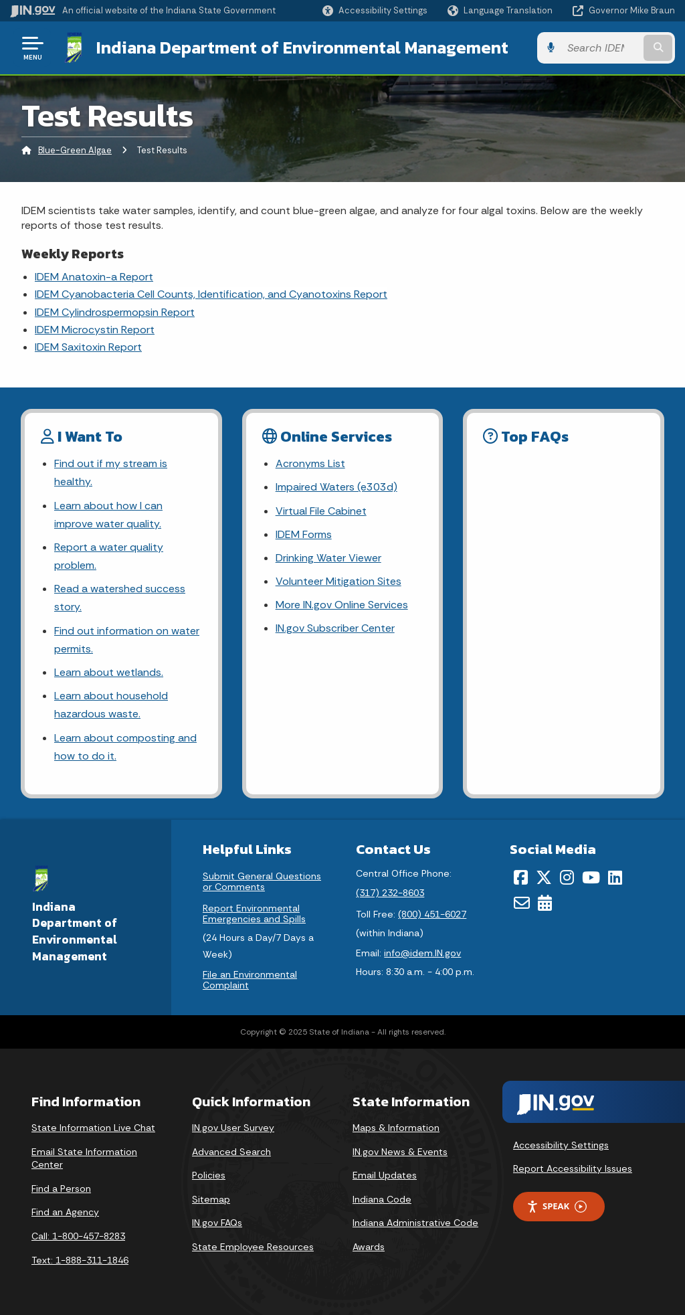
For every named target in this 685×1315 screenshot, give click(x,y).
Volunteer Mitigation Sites (338, 581)
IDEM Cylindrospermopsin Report (115, 312)
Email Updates (385, 1175)
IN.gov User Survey (233, 1128)
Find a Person (61, 1188)
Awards (369, 1247)
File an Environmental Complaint (250, 979)
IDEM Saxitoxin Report (88, 347)
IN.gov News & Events (400, 1152)
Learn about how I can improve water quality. (108, 515)
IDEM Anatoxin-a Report (94, 277)
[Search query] (601, 48)
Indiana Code (382, 1199)
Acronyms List (310, 463)
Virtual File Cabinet (321, 511)
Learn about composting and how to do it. (125, 747)
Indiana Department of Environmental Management (302, 47)
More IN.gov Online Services (342, 605)
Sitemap (211, 1199)
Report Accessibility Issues (572, 1168)
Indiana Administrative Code (415, 1223)
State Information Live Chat (93, 1128)
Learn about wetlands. (108, 672)
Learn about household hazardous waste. (111, 705)
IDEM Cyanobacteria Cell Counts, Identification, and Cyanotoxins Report (211, 294)
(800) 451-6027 (432, 914)
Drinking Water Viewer (328, 558)
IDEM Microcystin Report (95, 330)
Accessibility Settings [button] (561, 1145)
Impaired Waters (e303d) (336, 487)
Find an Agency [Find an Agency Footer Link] (65, 1212)
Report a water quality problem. (108, 556)
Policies (208, 1175)
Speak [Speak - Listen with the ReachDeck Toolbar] (556, 1206)
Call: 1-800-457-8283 (78, 1236)
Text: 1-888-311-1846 (79, 1260)
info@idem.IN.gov (422, 953)
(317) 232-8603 (390, 893)
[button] (374, 10)
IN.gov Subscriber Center (335, 628)
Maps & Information (396, 1128)
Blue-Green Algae (75, 150)
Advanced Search (231, 1152)
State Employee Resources (253, 1247)
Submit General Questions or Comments (262, 881)
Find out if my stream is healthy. (110, 472)
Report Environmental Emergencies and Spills (254, 913)
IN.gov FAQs (217, 1223)
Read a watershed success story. (119, 598)
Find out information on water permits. (126, 640)
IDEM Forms (304, 534)
